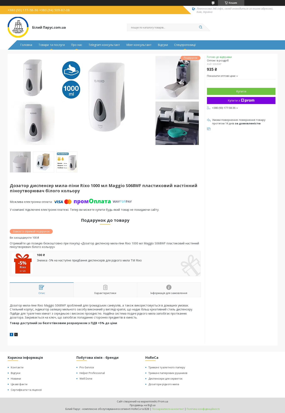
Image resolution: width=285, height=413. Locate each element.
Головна (26, 44)
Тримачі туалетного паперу (166, 367)
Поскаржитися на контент (168, 409)
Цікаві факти (19, 384)
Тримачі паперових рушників (167, 373)
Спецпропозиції (185, 44)
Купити (241, 91)
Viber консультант (139, 44)
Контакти (17, 367)
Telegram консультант (104, 44)
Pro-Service (87, 367)
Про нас (76, 44)
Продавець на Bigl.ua (142, 405)
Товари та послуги (51, 44)
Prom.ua (163, 401)
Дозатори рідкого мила (163, 384)
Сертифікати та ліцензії (26, 390)
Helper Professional (92, 373)
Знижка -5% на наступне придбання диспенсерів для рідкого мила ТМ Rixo (89, 260)
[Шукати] (201, 27)
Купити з (241, 100)
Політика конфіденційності (203, 409)
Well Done (86, 378)
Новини (16, 378)
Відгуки (163, 44)
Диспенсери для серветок (165, 378)
